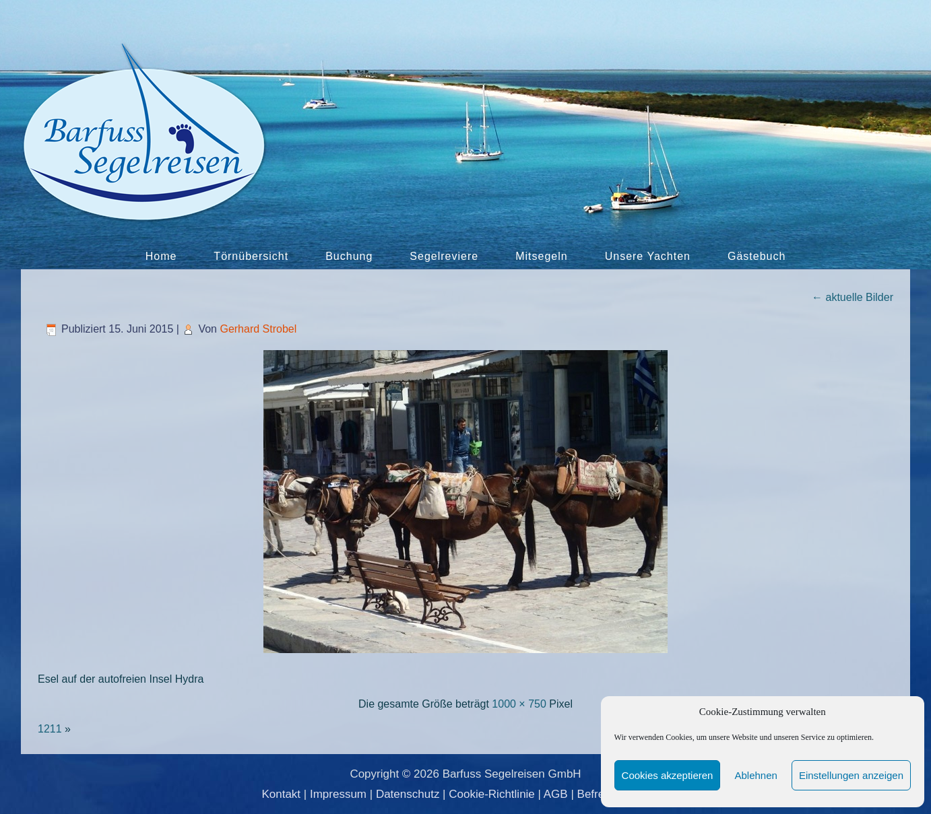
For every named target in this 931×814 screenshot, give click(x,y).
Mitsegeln (541, 256)
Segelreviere (444, 256)
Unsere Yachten (648, 256)
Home (161, 256)
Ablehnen (755, 775)
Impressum (338, 794)
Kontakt (280, 794)
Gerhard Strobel (258, 329)
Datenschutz (408, 794)
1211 (50, 729)
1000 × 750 (519, 704)
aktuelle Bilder (852, 297)
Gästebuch (756, 256)
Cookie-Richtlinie (492, 794)
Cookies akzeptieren (667, 775)
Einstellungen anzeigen (851, 775)
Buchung (349, 256)
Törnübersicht (251, 256)
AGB (556, 794)
